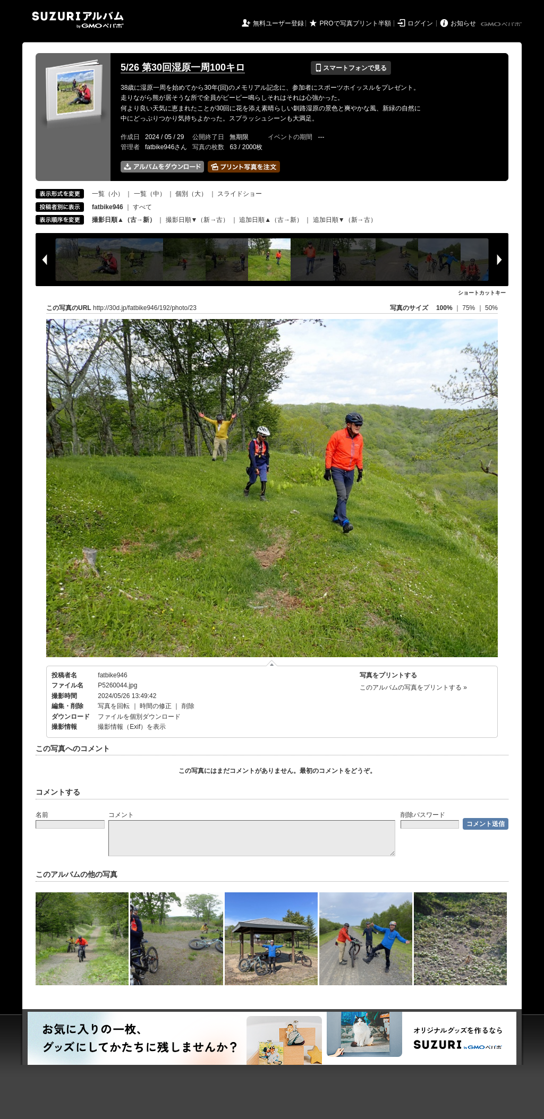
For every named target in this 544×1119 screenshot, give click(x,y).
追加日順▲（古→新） (271, 219)
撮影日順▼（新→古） (198, 219)
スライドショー (239, 193)
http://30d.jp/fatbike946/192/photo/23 (145, 308)
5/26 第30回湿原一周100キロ (183, 67)
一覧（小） (108, 193)
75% (469, 308)
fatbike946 (112, 675)
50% (491, 308)
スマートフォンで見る (351, 68)
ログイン (420, 23)
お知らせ (463, 23)
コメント (121, 815)
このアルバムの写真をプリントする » (413, 687)
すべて (142, 207)
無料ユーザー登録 (278, 23)
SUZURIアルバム (77, 19)
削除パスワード (423, 815)
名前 (42, 815)
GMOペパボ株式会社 (502, 24)
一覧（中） (150, 193)
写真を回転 (114, 706)
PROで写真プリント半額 (355, 23)
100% (444, 308)
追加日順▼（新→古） (345, 219)
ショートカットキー (482, 293)
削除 (188, 706)
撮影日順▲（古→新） (124, 219)
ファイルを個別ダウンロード (139, 716)
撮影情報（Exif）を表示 (132, 726)
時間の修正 (156, 706)
